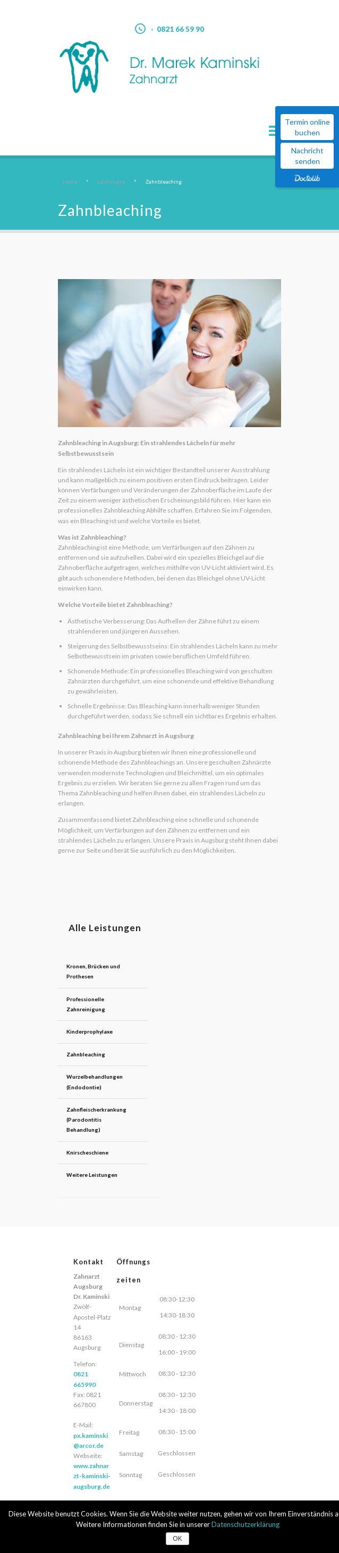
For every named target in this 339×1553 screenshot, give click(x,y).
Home (70, 181)
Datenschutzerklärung (245, 1524)
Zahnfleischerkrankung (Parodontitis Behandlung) (100, 1114)
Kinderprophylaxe (89, 1031)
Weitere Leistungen (91, 1163)
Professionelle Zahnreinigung (85, 1003)
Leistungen (111, 181)
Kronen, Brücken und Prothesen (93, 971)
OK (177, 1538)
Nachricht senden (307, 156)
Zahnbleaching (85, 1054)
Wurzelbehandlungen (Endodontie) (94, 1081)
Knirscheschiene (87, 1141)
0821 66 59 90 (180, 29)
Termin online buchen (307, 127)
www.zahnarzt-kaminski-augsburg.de (92, 1465)
